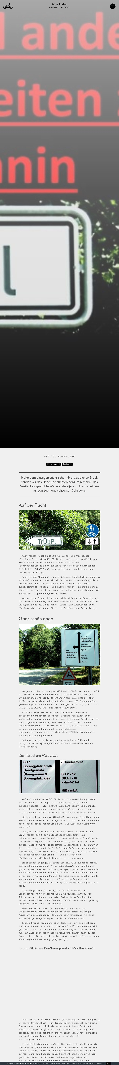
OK (108, 1063)
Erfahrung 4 (53, 1034)
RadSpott (67, 1034)
